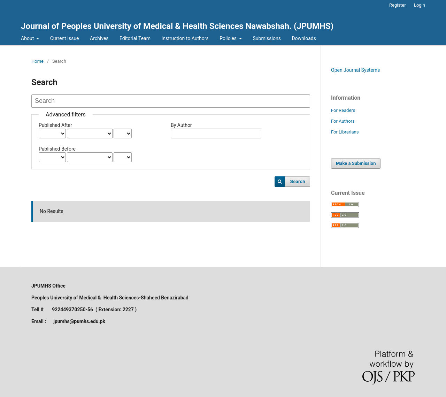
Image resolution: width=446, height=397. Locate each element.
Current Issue (64, 38)
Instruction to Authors (184, 38)
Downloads (304, 38)
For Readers (343, 110)
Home (37, 61)
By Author (181, 125)
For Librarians (345, 132)
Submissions (267, 38)
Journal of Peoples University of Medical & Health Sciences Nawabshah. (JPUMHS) (177, 26)
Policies (229, 38)
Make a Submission (356, 163)
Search (297, 181)
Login (419, 5)
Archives (99, 38)
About (28, 38)
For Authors (343, 121)
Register (397, 5)
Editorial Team (135, 38)
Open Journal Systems (355, 70)
